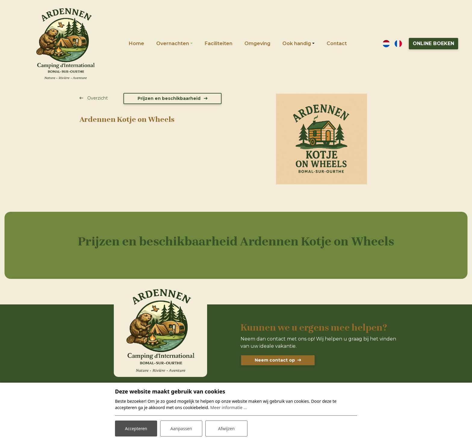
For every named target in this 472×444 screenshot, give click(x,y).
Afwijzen (226, 428)
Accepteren (136, 428)
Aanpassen (181, 428)
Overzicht (97, 98)
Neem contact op (275, 360)
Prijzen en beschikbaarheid (170, 98)
